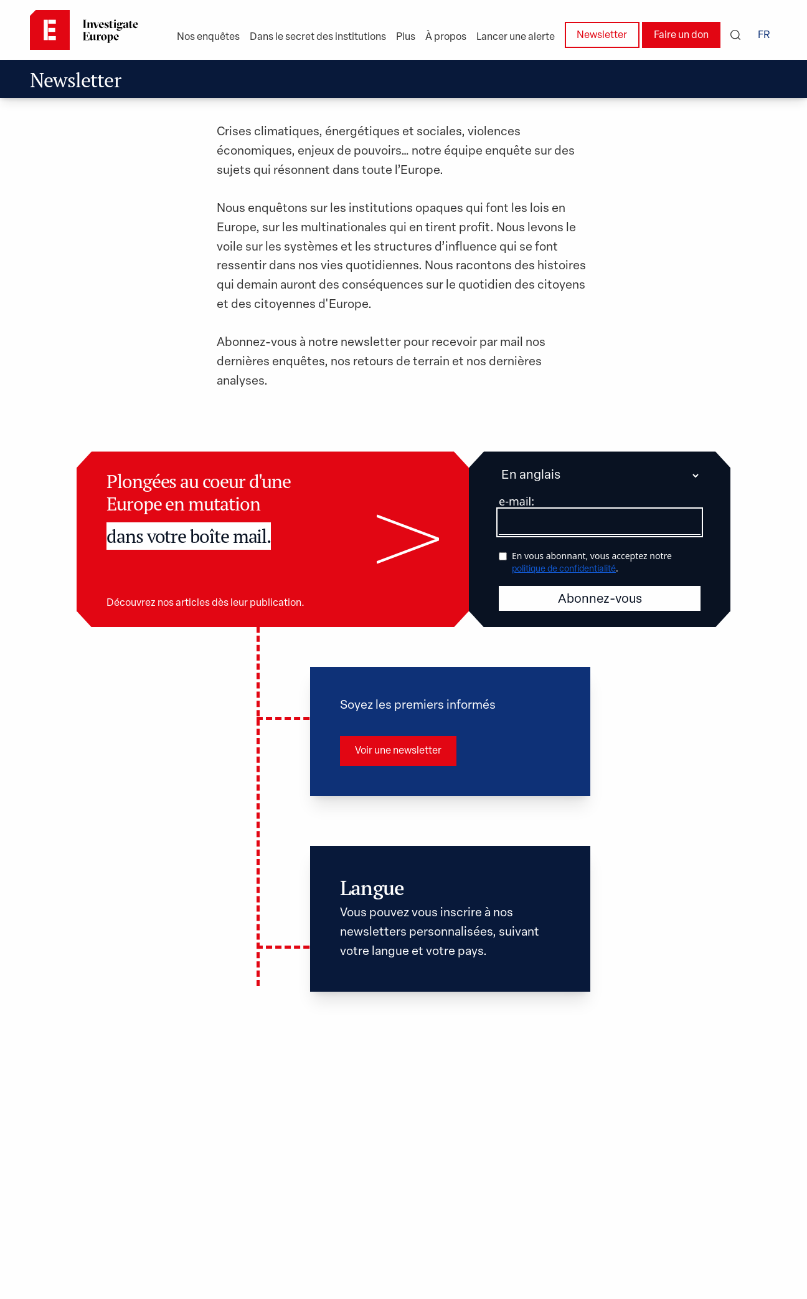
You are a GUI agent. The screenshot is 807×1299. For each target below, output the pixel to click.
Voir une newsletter (398, 664)
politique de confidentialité (564, 482)
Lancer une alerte (515, 37)
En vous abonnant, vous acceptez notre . (592, 475)
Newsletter (602, 36)
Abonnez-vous (600, 513)
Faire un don (681, 36)
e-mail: (516, 414)
